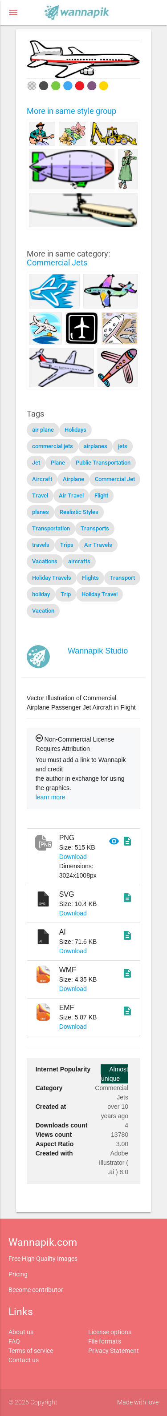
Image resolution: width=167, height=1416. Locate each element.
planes (40, 512)
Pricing (18, 1274)
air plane (43, 429)
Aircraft (42, 479)
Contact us (23, 1360)
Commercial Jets (57, 262)
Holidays (75, 429)
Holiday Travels (51, 577)
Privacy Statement (113, 1350)
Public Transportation (103, 462)
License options (109, 1332)
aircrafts (79, 561)
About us (20, 1332)
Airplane (73, 479)
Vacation (43, 610)
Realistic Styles (79, 512)
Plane (58, 462)
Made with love (138, 1402)
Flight (101, 495)
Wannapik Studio (98, 650)
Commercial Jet (115, 479)
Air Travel (71, 495)
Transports (95, 528)
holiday (41, 594)
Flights (90, 577)
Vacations (44, 561)
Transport (122, 577)
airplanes (95, 446)
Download (73, 856)
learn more (50, 797)
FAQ (14, 1341)
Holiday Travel (99, 594)
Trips (66, 545)
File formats (104, 1341)
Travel (40, 495)
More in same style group (71, 111)
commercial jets (52, 446)
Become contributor (35, 1289)
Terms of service (30, 1350)
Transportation (51, 528)
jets (122, 446)
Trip (66, 594)
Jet (36, 462)
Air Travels (98, 545)
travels (40, 545)
